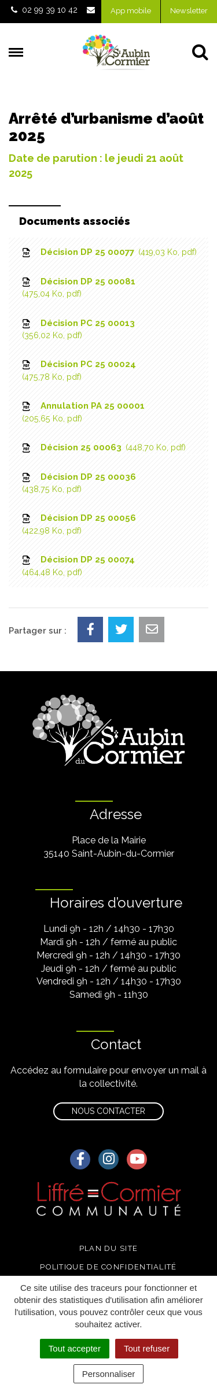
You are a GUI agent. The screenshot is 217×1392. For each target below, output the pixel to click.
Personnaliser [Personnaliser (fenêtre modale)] (108, 1374)
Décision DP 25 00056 (78, 524)
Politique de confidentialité (108, 1267)
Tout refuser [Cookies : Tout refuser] (147, 1348)
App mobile (131, 10)
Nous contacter (108, 1111)
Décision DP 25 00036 (78, 483)
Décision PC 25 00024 (78, 371)
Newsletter (189, 10)
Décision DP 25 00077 (108, 252)
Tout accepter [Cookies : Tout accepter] (75, 1348)
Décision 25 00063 (103, 447)
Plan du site (108, 1248)
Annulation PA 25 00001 (82, 412)
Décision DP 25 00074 (77, 566)
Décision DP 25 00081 (77, 288)
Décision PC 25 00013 (77, 330)
